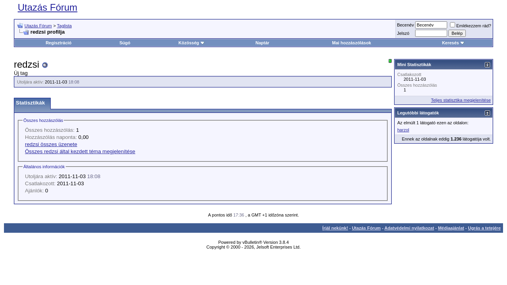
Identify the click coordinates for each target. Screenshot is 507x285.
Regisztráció (58, 42)
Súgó (125, 42)
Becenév (405, 25)
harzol (403, 129)
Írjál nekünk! (335, 228)
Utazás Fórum (48, 7)
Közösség (192, 42)
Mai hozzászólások (351, 42)
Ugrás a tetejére (484, 228)
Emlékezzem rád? (470, 25)
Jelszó (403, 33)
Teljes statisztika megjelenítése (461, 100)
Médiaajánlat (451, 228)
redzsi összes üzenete (51, 144)
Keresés (453, 42)
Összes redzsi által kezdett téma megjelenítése (80, 151)
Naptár (262, 42)
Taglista (64, 25)
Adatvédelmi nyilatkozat (409, 228)
